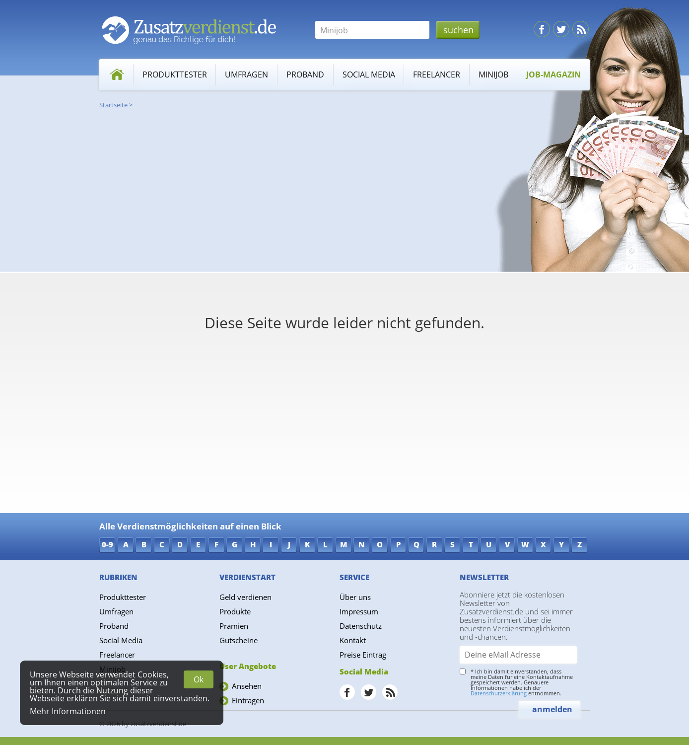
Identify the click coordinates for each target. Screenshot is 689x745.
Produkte (235, 611)
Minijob (493, 74)
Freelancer (436, 74)
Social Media (369, 74)
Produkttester (174, 74)
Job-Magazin (553, 74)
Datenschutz (361, 626)
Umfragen (246, 74)
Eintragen (248, 700)
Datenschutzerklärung (499, 693)
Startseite (113, 104)
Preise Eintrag (363, 655)
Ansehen (247, 686)
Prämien (233, 626)
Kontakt (353, 640)
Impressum (359, 611)
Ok (199, 679)
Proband (305, 74)
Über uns (355, 597)
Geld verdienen (245, 597)
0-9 (107, 544)
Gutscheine (238, 640)
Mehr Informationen (68, 711)
